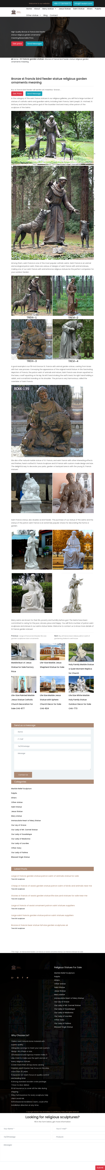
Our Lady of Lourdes (20, 843)
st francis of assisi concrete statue (50, 952)
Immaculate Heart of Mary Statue (26, 821)
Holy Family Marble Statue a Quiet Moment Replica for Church (81, 669)
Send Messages (34, 43)
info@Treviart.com (83, 3)
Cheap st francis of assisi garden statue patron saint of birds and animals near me (51, 885)
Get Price (17, 93)
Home (29, 8)
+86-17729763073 (62, 3)
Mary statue (48, 8)
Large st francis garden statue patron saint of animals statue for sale (45, 876)
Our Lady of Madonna (20, 839)
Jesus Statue (65, 8)
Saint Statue (78, 8)
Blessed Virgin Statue (20, 857)
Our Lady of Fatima (19, 852)
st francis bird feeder (27, 952)
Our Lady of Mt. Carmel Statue (24, 830)
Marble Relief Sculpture (21, 789)
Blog (45, 15)
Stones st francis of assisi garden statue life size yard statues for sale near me (49, 895)
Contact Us (23, 775)
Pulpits (98, 8)
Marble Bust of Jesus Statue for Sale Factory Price (22, 667)
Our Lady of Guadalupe (21, 834)
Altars (89, 8)
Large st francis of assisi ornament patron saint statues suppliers (43, 905)
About (37, 8)
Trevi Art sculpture (18, 879)
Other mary (16, 848)
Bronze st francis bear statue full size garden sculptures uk (39, 925)
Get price (17, 43)
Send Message (34, 93)
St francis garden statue (32, 59)
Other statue (32, 15)
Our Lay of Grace (18, 825)
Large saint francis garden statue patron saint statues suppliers (42, 915)
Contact (54, 15)
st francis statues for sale (73, 952)
